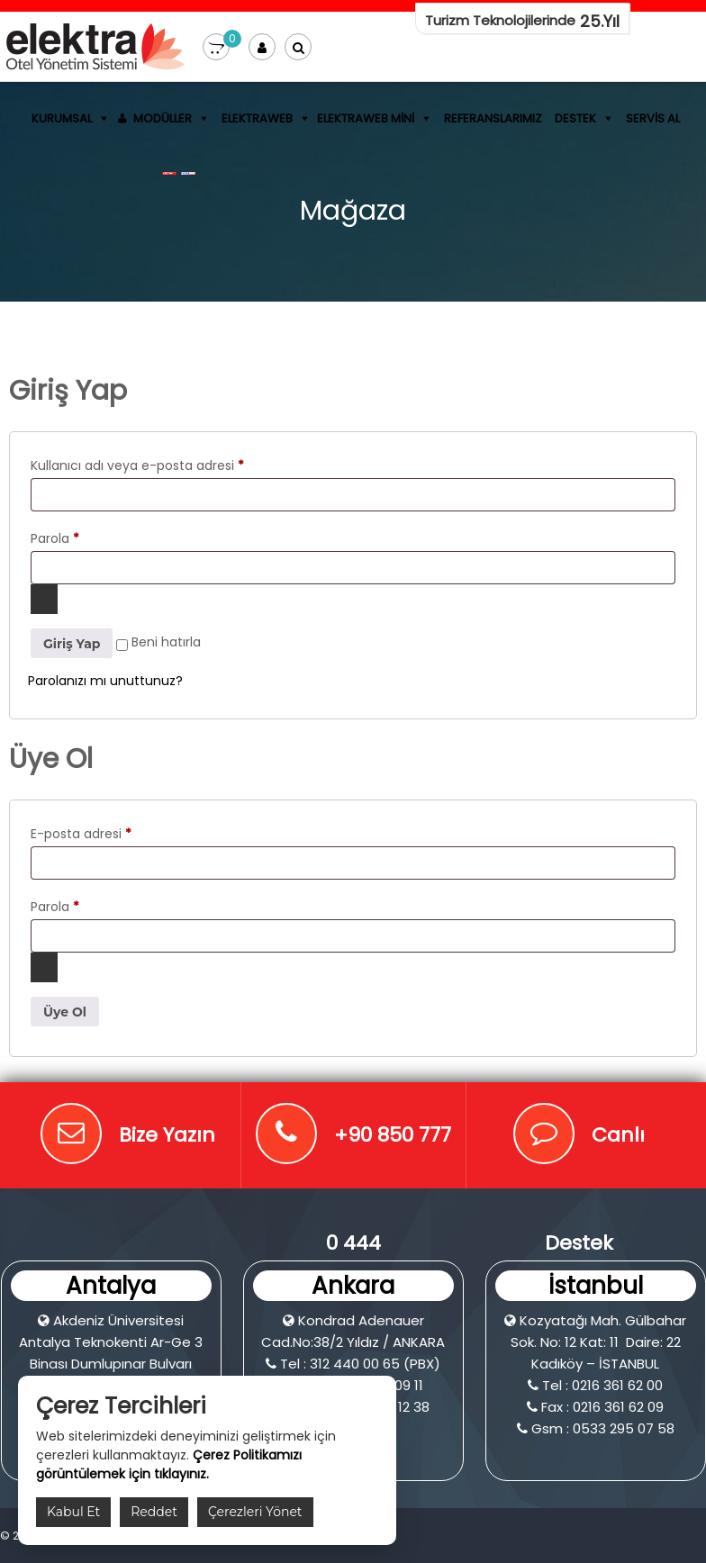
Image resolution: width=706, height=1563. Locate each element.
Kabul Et (73, 1512)
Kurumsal (62, 118)
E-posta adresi (81, 834)
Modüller (162, 118)
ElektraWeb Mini (365, 118)
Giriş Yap (71, 644)
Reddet (154, 1512)
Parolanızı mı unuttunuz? (105, 681)
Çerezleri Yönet (255, 1512)
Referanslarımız (493, 118)
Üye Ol (64, 1012)
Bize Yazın (167, 1135)
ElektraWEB (257, 118)
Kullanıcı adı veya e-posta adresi (137, 465)
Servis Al (653, 118)
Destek (575, 118)
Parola (55, 538)
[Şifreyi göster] (44, 599)
